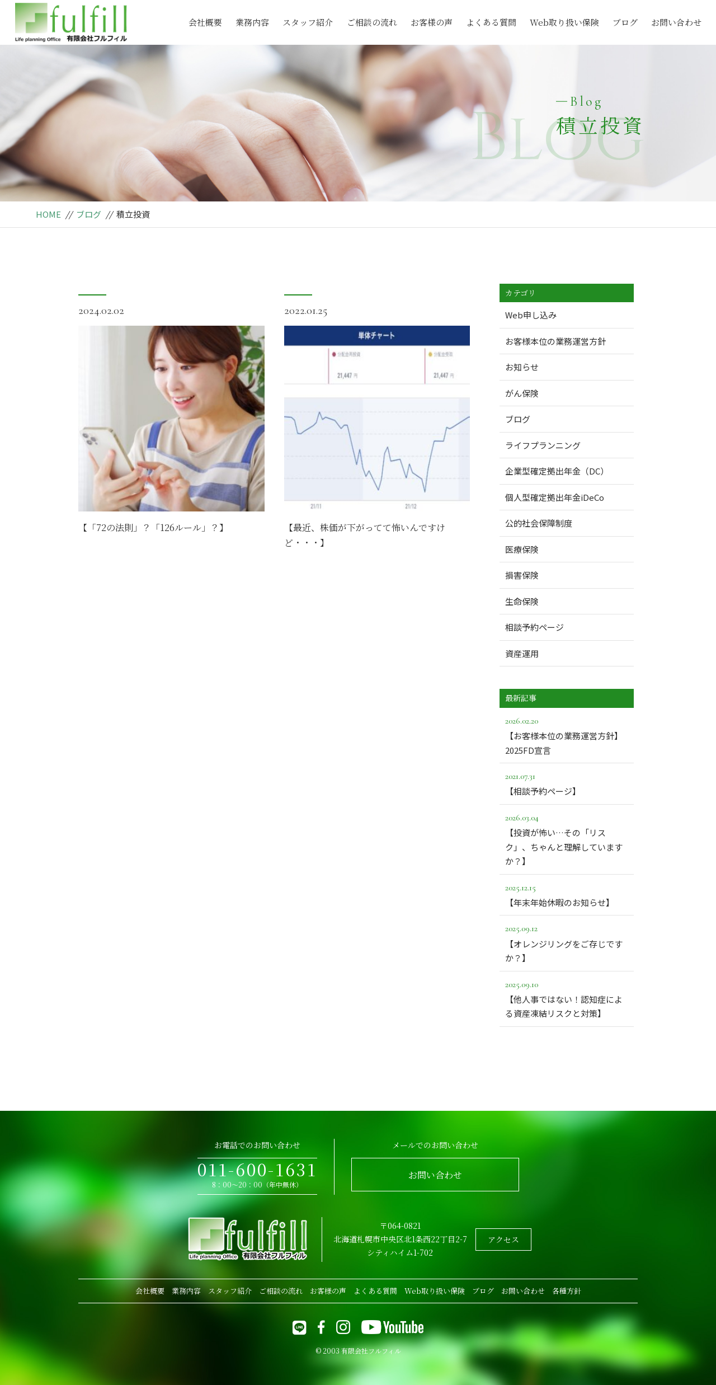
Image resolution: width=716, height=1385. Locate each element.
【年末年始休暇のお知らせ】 (566, 894)
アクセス (503, 1239)
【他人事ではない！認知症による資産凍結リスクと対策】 (566, 998)
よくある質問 (491, 22)
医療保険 (522, 549)
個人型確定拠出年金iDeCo (554, 497)
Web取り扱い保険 (564, 22)
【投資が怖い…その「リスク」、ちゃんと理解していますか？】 (566, 838)
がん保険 (522, 393)
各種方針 (566, 1290)
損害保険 (522, 575)
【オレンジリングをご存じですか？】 (566, 942)
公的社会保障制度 (538, 523)
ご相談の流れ (372, 22)
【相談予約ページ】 (566, 783)
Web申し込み (531, 315)
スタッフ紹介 (307, 22)
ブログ (625, 22)
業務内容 (252, 22)
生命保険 (522, 601)
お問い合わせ (676, 22)
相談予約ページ (534, 627)
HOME (48, 214)
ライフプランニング (543, 445)
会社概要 (205, 22)
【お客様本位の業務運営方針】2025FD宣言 (566, 734)
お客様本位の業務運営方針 (555, 341)
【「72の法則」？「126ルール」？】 (153, 527)
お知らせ (522, 367)
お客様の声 (432, 22)
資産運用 (522, 653)
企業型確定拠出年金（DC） (557, 471)
